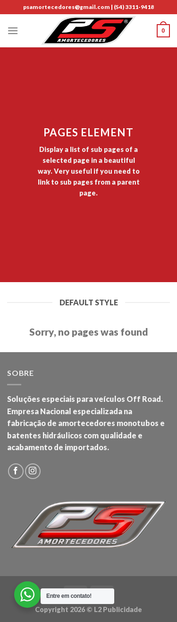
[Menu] (12, 30)
